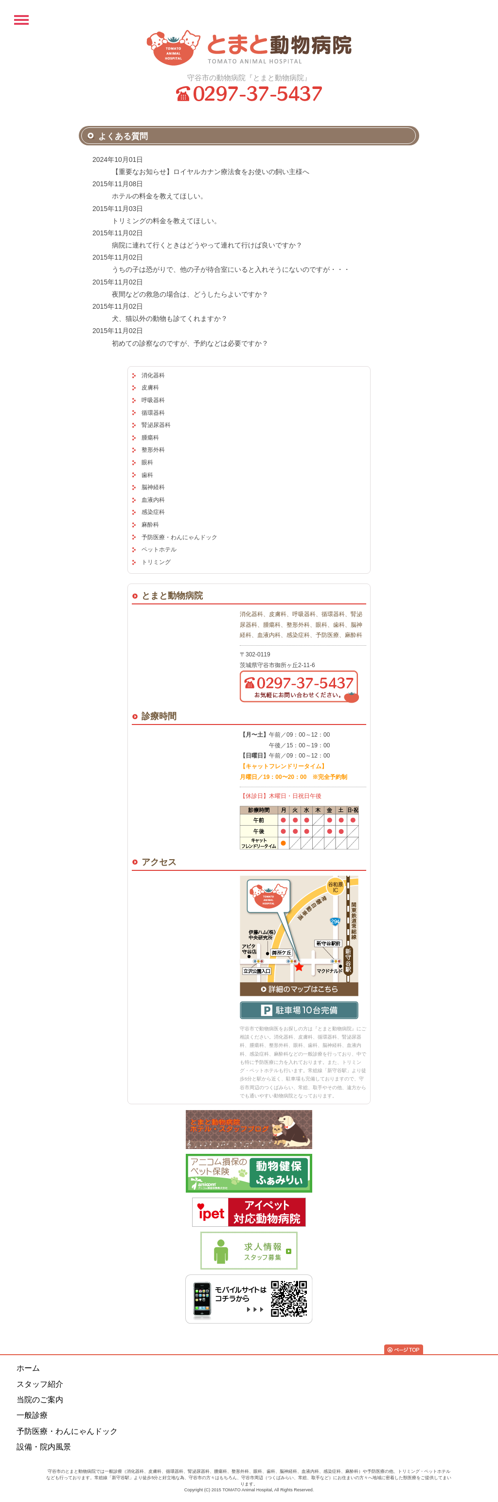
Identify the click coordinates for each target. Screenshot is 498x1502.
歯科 (147, 475)
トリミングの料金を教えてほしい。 (166, 221)
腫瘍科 (150, 437)
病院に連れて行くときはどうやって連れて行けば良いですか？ (207, 245)
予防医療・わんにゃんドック (179, 537)
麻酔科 (150, 524)
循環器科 (153, 412)
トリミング (156, 562)
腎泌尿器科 (156, 425)
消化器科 (153, 375)
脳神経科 (153, 487)
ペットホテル (159, 549)
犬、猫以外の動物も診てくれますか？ (170, 318)
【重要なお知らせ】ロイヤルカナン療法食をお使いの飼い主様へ (210, 172)
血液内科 (153, 499)
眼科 (147, 462)
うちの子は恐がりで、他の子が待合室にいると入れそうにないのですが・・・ (231, 269)
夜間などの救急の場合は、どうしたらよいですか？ (190, 294)
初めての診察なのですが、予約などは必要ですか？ (190, 343)
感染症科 (153, 512)
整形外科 (153, 449)
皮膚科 (150, 387)
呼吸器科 (153, 400)
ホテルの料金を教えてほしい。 (159, 196)
